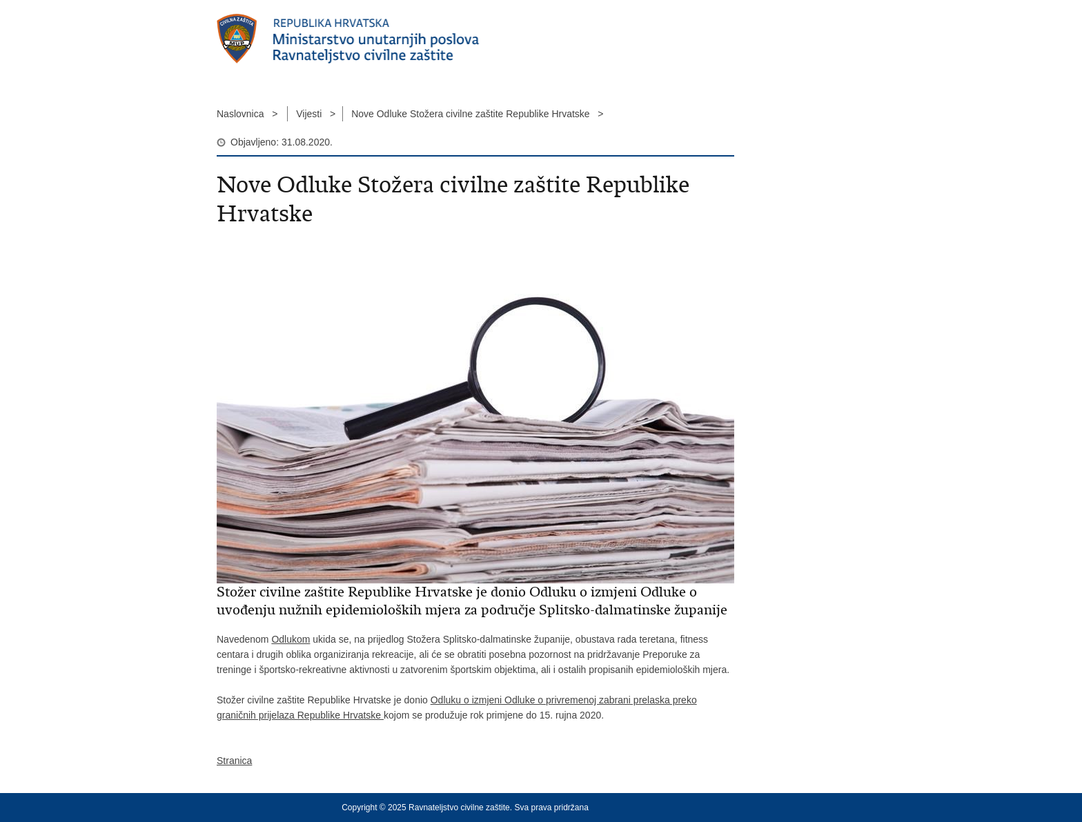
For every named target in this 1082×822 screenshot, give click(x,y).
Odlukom (290, 639)
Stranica (234, 760)
